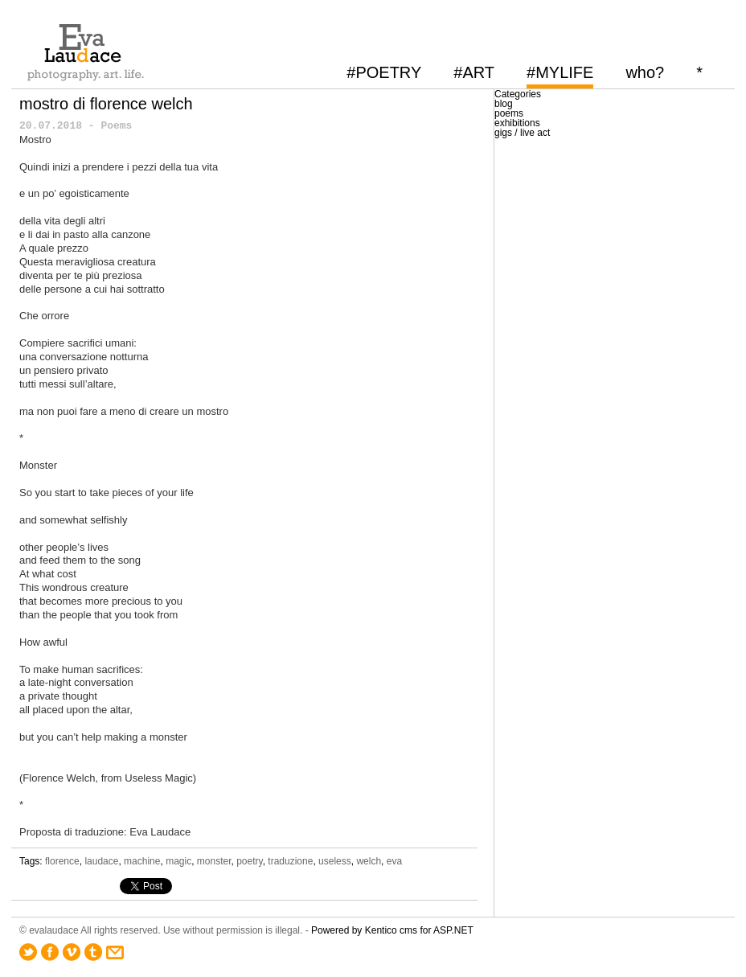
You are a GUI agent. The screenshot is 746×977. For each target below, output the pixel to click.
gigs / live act (522, 132)
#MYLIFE (560, 72)
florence (62, 861)
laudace (101, 861)
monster (214, 861)
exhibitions (517, 123)
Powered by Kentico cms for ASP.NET (392, 930)
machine (142, 861)
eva (394, 861)
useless (334, 861)
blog (503, 103)
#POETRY (383, 72)
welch (368, 861)
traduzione (290, 861)
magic (178, 861)
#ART (473, 72)
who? (644, 72)
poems (508, 113)
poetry (249, 861)
